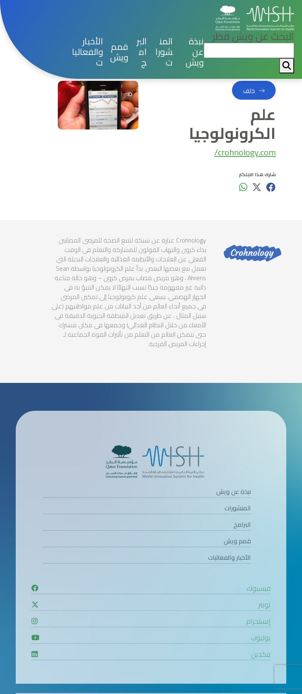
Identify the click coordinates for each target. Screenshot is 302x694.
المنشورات (164, 52)
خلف (249, 92)
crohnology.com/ (245, 154)
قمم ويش (119, 52)
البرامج (141, 52)
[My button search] (286, 65)
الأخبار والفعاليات (87, 52)
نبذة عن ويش (195, 52)
